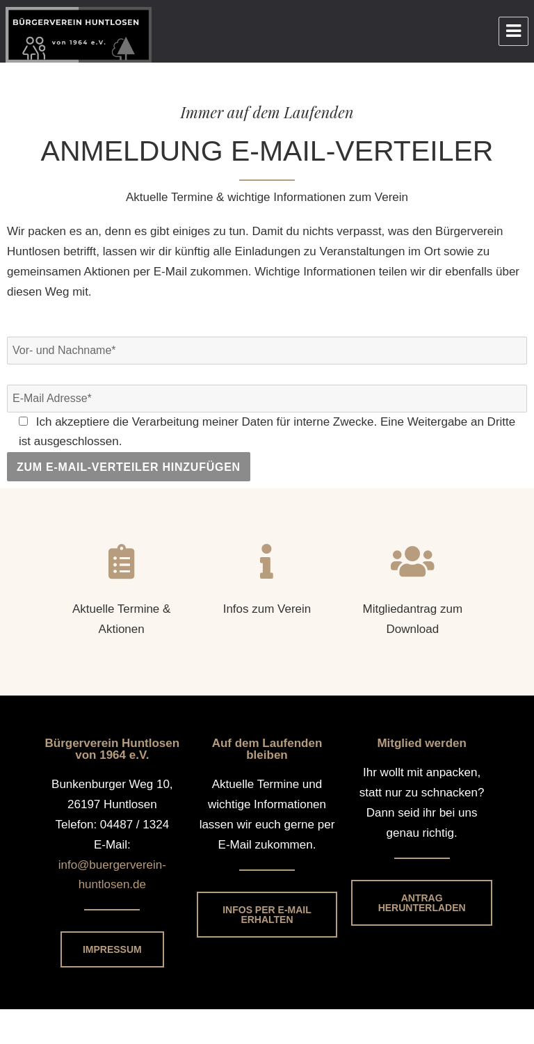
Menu (513, 31)
